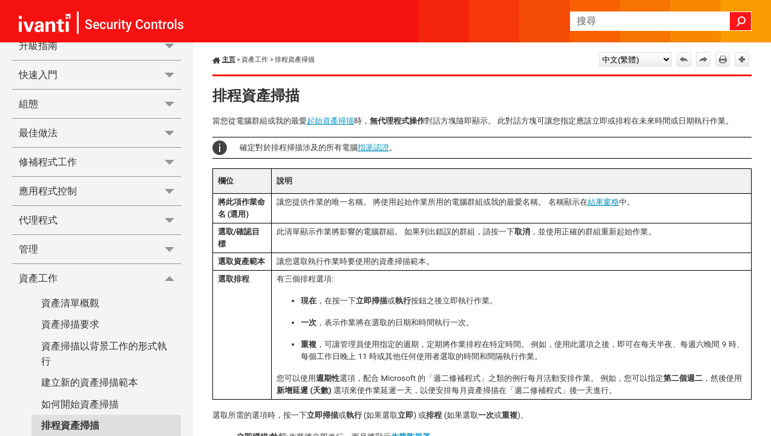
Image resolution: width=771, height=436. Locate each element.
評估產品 (38, 125)
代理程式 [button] (100, 357)
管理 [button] (100, 386)
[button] (741, 21)
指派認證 (373, 147)
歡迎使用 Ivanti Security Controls (89, 67)
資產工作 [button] (100, 415)
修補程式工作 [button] (100, 299)
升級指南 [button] (100, 183)
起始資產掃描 (330, 120)
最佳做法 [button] (100, 270)
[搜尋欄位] (661, 21)
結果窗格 (603, 201)
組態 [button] (100, 241)
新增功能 (100, 96)
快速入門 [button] (100, 212)
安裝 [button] (100, 154)
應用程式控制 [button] (100, 328)
